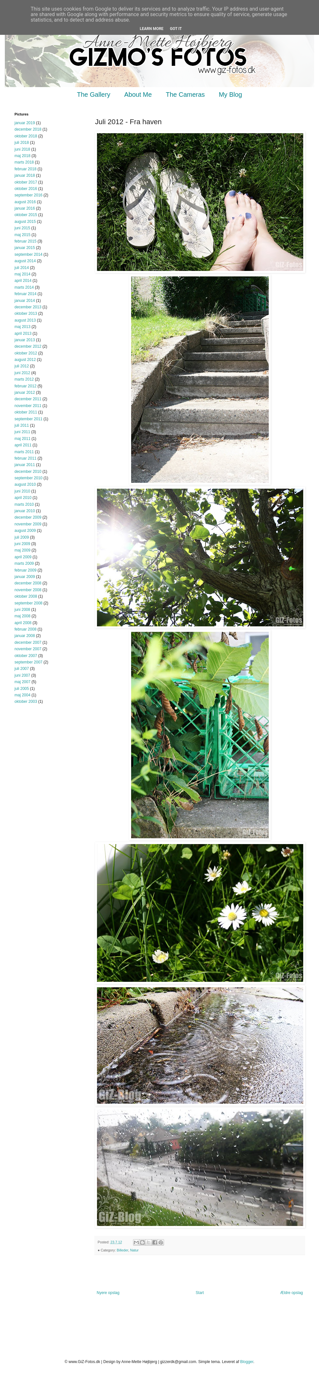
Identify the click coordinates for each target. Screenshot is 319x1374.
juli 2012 (22, 366)
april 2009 (23, 557)
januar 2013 (25, 340)
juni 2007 (22, 675)
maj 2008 (22, 616)
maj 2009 (22, 550)
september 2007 (29, 662)
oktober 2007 (26, 655)
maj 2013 (22, 326)
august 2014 (25, 261)
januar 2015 (25, 247)
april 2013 (23, 333)
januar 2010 (25, 511)
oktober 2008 (26, 596)
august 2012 (25, 359)
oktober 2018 (26, 136)
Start (200, 1292)
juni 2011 (22, 432)
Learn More (152, 28)
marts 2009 (24, 563)
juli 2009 (22, 537)
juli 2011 (22, 425)
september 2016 (29, 195)
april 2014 (23, 280)
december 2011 (28, 399)
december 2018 (28, 129)
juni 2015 (22, 228)
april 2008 (23, 623)
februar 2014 (25, 294)
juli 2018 (22, 142)
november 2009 (28, 524)
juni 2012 (22, 373)
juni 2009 (22, 544)
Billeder (122, 1250)
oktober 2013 (26, 313)
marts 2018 (24, 162)
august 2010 (25, 484)
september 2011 (29, 419)
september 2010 (29, 478)
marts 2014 (24, 287)
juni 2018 (22, 149)
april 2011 (23, 445)
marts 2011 (24, 452)
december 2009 (28, 517)
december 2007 (28, 642)
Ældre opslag (291, 1292)
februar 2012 (25, 386)
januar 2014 (25, 300)
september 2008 (29, 603)
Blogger (246, 1361)
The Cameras (185, 94)
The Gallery (93, 94)
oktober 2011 (26, 412)
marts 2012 (24, 379)
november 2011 (28, 405)
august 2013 (25, 320)
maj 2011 (22, 438)
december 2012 (28, 346)
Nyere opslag (108, 1292)
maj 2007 (22, 682)
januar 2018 (25, 175)
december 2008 (28, 583)
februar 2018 (25, 169)
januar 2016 (25, 208)
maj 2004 (22, 695)
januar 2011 (25, 465)
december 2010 (28, 471)
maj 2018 (22, 156)
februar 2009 (25, 570)
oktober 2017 (26, 182)
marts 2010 (24, 504)
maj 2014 (22, 274)
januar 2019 (25, 123)
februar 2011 (25, 458)
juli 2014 (22, 267)
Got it (176, 28)
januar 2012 (25, 392)
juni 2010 (22, 491)
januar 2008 (25, 635)
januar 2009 (25, 576)
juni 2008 (22, 609)
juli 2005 (22, 688)
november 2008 (28, 590)
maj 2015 (22, 235)
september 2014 (29, 254)
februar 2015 (25, 241)
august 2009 (25, 530)
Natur (134, 1250)
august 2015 (25, 221)
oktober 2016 (26, 188)
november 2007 (28, 649)
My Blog (230, 94)
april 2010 (23, 497)
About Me (138, 94)
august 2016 (25, 202)
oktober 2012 (26, 353)
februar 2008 (25, 629)
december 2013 (28, 307)
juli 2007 (22, 668)
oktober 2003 (26, 701)
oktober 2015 (26, 215)
